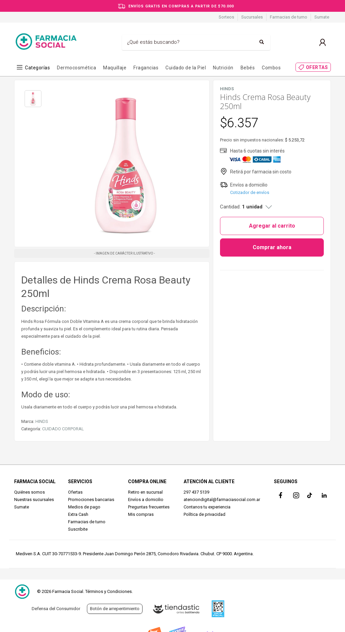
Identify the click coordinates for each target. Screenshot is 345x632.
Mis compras (141, 514)
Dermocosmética (76, 67)
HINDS (41, 421)
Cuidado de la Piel (185, 67)
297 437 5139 (196, 492)
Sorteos (226, 17)
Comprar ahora (272, 247)
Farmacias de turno (288, 17)
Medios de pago (84, 506)
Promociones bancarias (91, 499)
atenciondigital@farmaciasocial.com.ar (222, 499)
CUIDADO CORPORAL (63, 428)
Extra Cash (78, 514)
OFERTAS (317, 67)
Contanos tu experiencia (207, 506)
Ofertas (75, 492)
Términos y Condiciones (108, 591)
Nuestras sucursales (34, 499)
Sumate (321, 17)
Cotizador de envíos (249, 192)
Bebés (248, 67)
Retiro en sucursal (145, 492)
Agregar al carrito (272, 226)
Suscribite (78, 529)
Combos (271, 67)
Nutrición (223, 67)
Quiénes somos (29, 492)
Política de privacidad (204, 514)
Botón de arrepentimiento (114, 608)
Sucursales (252, 17)
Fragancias (145, 67)
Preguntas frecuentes (148, 506)
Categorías (37, 67)
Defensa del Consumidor (56, 608)
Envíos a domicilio (145, 499)
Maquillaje (114, 67)
